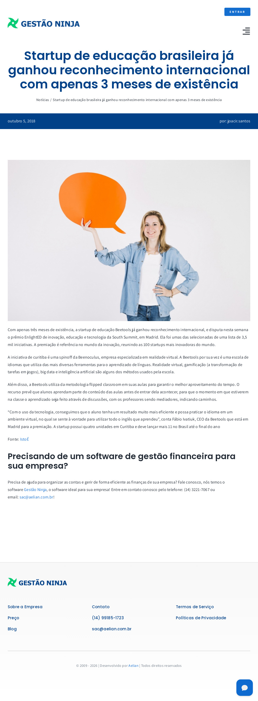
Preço (13, 618)
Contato (101, 606)
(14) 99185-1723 (108, 618)
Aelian (133, 665)
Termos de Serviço (195, 606)
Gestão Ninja (35, 489)
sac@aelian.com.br (36, 497)
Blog (12, 629)
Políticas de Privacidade (201, 618)
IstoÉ (24, 439)
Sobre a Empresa (25, 606)
